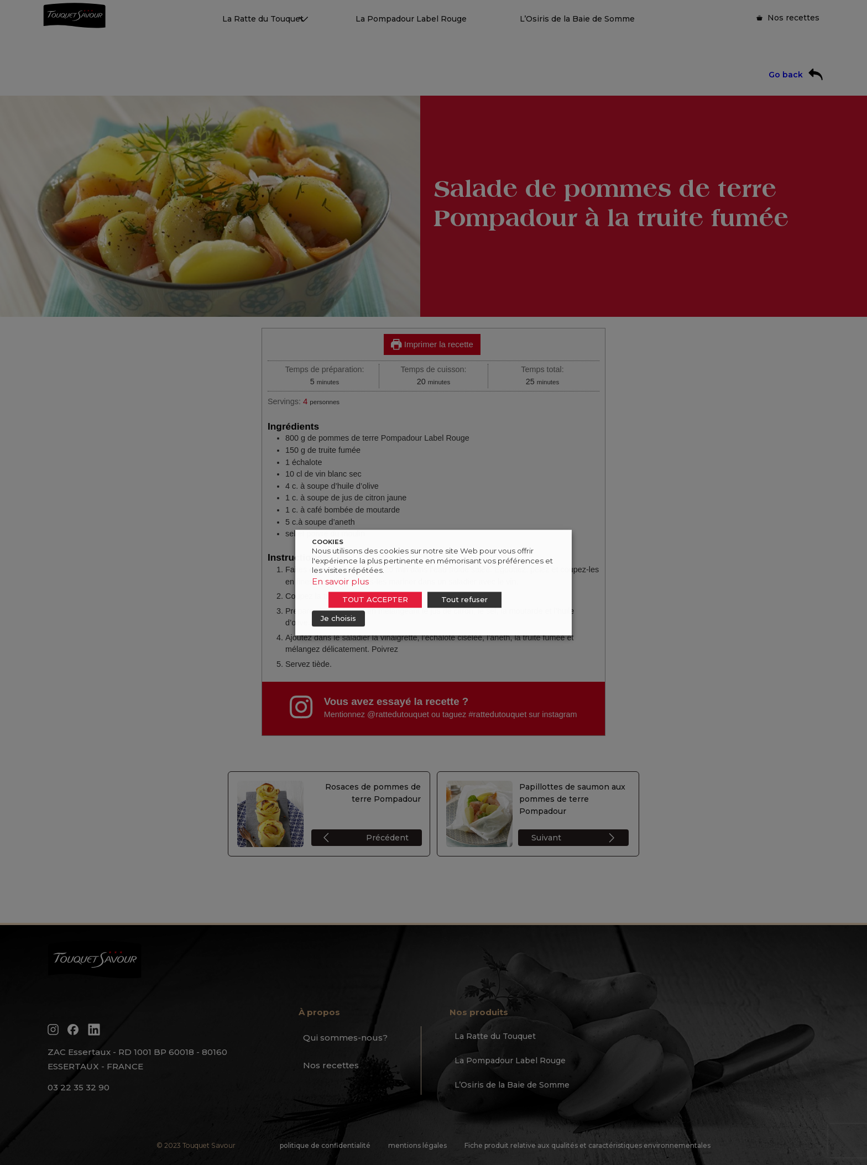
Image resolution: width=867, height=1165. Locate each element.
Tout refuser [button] (464, 599)
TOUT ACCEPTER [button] (375, 599)
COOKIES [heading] (327, 542)
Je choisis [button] (338, 618)
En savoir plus (340, 581)
